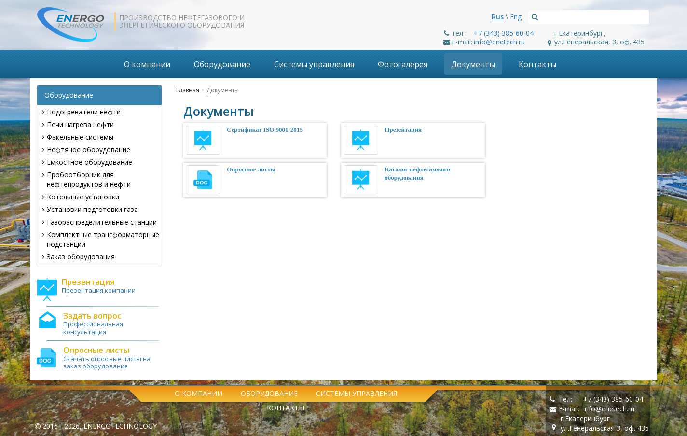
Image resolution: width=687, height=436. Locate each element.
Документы (473, 64)
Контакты (537, 64)
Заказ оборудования (78, 256)
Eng (516, 16)
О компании (147, 64)
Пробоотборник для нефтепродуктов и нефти (86, 179)
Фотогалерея (402, 64)
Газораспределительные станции (99, 221)
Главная (187, 90)
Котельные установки (80, 196)
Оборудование (222, 64)
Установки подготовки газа (90, 209)
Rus (498, 16)
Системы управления (314, 64)
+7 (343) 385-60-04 (504, 33)
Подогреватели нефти (81, 111)
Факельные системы (77, 136)
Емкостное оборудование (87, 162)
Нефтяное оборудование (86, 149)
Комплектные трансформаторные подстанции (100, 239)
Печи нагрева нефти (78, 124)
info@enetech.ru (499, 41)
